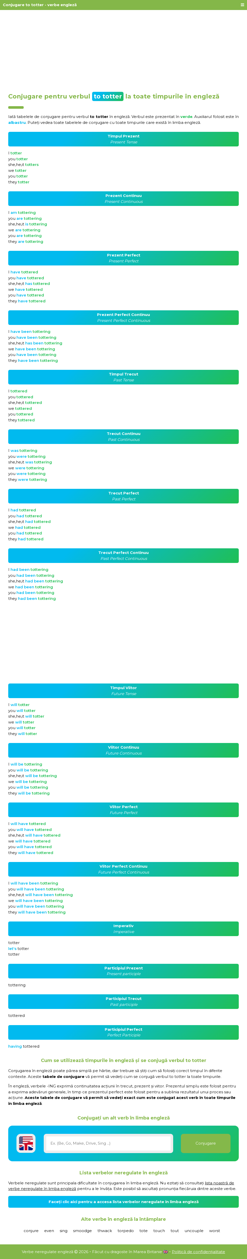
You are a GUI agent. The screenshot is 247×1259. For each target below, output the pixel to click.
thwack (105, 1230)
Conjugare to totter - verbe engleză (40, 4)
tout (175, 1230)
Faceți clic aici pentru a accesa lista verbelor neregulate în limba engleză (124, 1201)
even (49, 1230)
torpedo (126, 1230)
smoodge (82, 1230)
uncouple (194, 1230)
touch (159, 1230)
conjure (31, 1230)
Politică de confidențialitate (198, 1251)
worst (214, 1230)
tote (143, 1230)
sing (63, 1230)
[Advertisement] (123, 49)
